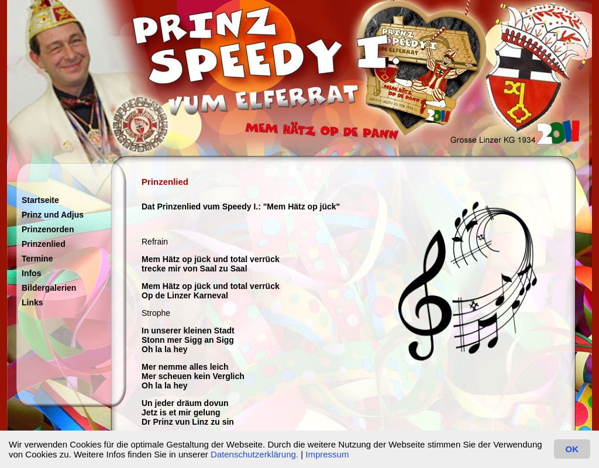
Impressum (327, 454)
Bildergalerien (49, 287)
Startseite (40, 200)
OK (572, 449)
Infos (31, 273)
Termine (37, 258)
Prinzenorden (48, 229)
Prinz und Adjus (53, 214)
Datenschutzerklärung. (254, 454)
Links (32, 302)
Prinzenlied (44, 244)
